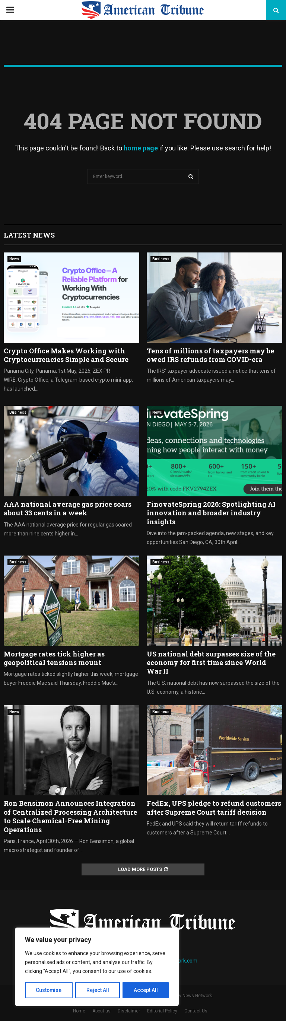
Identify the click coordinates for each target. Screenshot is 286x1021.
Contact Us (195, 1011)
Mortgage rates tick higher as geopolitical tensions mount (54, 658)
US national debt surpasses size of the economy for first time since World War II (211, 662)
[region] (97, 967)
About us (101, 1011)
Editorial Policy (162, 1011)
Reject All (98, 990)
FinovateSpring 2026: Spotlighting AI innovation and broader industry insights (211, 513)
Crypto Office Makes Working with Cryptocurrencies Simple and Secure (66, 355)
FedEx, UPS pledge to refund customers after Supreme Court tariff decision (214, 807)
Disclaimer (129, 1011)
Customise (49, 990)
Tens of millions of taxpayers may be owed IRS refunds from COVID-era (210, 355)
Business (160, 259)
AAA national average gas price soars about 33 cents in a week (67, 508)
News (14, 259)
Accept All (146, 990)
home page (141, 148)
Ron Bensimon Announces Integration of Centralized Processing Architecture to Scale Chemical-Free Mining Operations (70, 816)
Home (79, 1011)
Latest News (29, 234)
